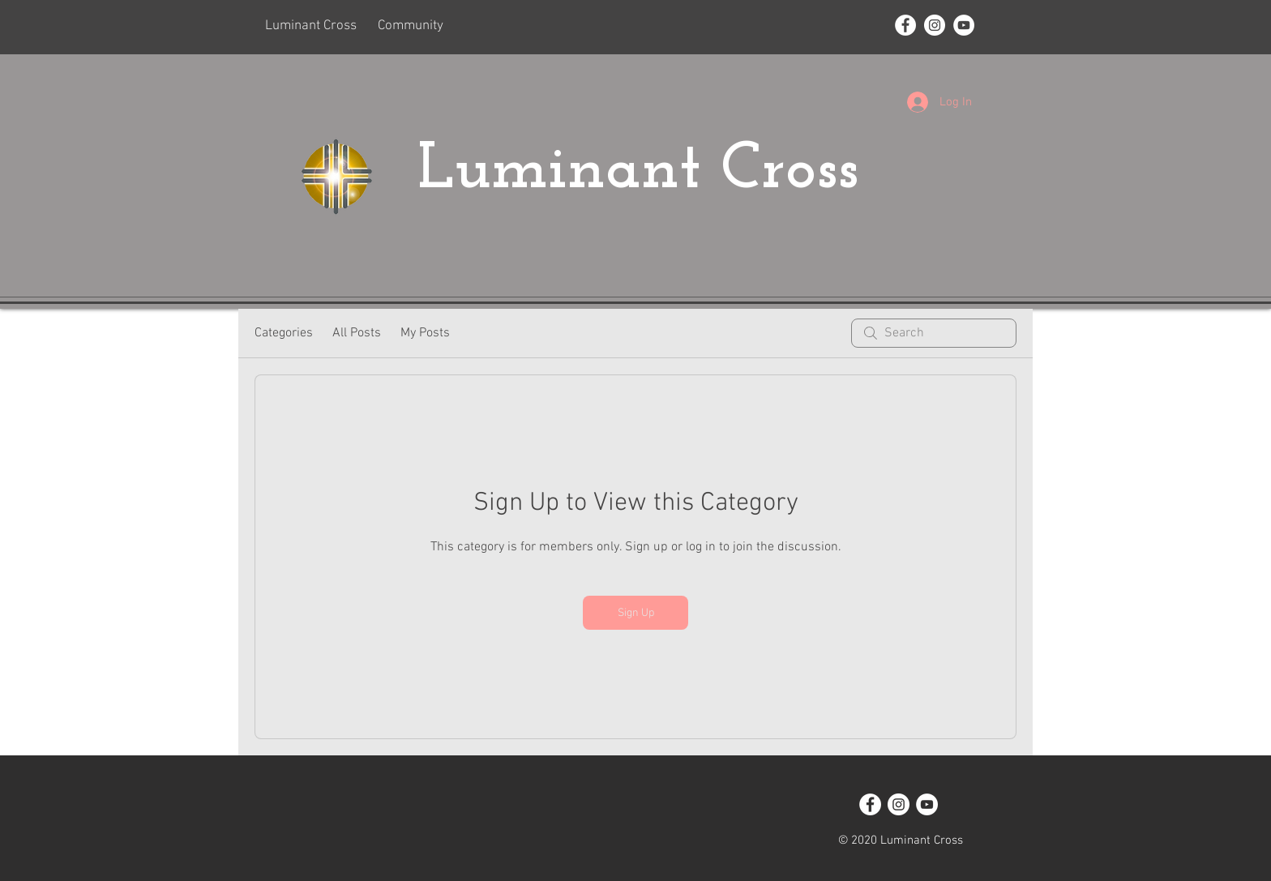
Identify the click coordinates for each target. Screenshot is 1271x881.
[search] (933, 333)
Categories (284, 333)
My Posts (425, 333)
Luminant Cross (647, 171)
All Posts (356, 333)
